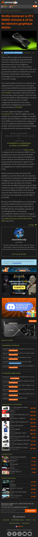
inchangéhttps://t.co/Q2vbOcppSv (19, 143)
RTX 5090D (7, 93)
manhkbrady (27, 53)
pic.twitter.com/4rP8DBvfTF (19, 145)
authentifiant (17, 263)
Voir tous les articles (19, 254)
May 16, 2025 (29, 150)
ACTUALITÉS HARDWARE (13, 53)
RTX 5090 (19, 107)
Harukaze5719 (6, 114)
